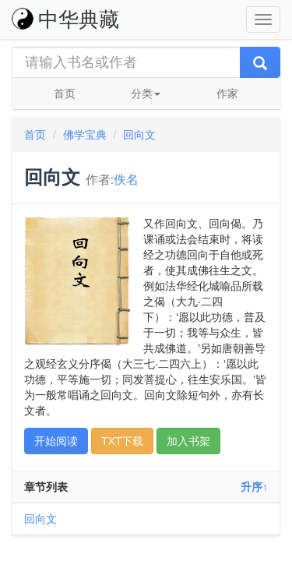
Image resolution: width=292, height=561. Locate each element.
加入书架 (188, 441)
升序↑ (254, 487)
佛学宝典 (85, 135)
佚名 (126, 179)
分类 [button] (145, 93)
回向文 (139, 135)
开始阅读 (56, 441)
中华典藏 (65, 19)
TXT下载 (122, 441)
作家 (227, 93)
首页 (65, 93)
